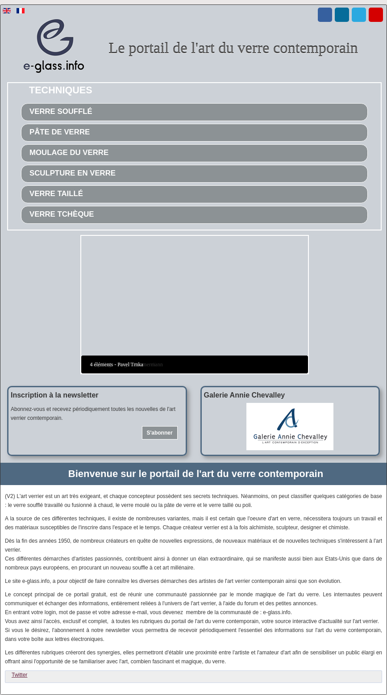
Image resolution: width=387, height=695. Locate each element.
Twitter (19, 675)
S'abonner (159, 433)
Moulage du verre (68, 152)
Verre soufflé (60, 111)
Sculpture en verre (72, 173)
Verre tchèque (61, 214)
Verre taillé (56, 193)
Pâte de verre (59, 132)
